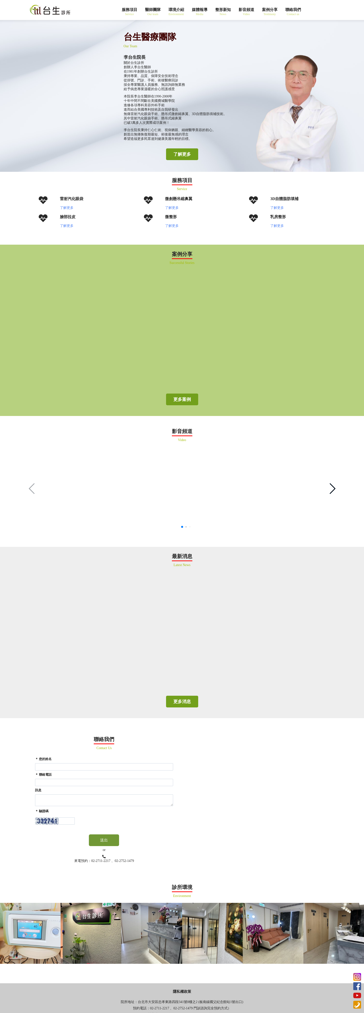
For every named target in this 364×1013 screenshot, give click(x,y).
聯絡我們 (293, 10)
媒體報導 (199, 10)
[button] (332, 488)
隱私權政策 (182, 992)
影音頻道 (246, 10)
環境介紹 (176, 10)
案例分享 (270, 10)
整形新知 (223, 10)
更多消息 (182, 701)
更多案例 (182, 399)
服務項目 (129, 10)
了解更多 (182, 154)
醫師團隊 (153, 10)
